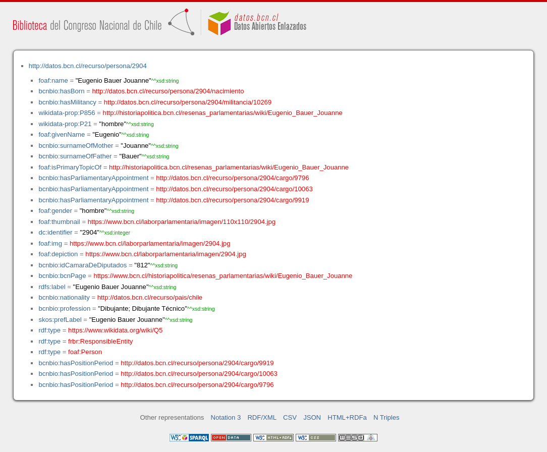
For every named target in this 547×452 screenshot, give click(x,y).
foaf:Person (85, 352)
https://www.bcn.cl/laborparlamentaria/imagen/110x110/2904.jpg (182, 221)
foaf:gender (55, 210)
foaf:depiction (58, 254)
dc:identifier (55, 232)
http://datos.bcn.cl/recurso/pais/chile (149, 297)
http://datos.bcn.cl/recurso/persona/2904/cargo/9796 (232, 178)
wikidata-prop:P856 (66, 113)
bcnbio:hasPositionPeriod (75, 363)
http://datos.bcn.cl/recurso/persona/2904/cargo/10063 (234, 189)
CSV (290, 417)
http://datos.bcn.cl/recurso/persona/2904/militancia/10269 (187, 102)
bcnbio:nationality (63, 297)
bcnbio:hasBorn (61, 91)
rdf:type (49, 330)
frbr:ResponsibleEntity (100, 341)
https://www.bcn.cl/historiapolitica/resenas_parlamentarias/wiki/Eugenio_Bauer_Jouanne (222, 275)
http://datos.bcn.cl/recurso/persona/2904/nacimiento (168, 91)
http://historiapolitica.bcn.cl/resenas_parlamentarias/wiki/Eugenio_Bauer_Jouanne (223, 113)
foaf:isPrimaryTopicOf (69, 167)
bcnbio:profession (64, 308)
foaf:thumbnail (59, 221)
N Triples (386, 417)
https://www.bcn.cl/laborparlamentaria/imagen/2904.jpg (150, 243)
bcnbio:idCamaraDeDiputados (82, 265)
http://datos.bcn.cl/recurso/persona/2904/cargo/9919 (232, 200)
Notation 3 (226, 417)
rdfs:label (51, 287)
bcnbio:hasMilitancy (67, 102)
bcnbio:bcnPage (62, 275)
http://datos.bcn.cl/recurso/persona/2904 (88, 66)
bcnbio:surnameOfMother (75, 145)
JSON (312, 417)
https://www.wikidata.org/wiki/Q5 (115, 330)
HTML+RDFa (347, 417)
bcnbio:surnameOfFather (75, 156)
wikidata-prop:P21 (64, 124)
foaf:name (53, 80)
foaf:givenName (61, 134)
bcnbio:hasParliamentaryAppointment (93, 178)
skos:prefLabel (59, 319)
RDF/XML (262, 417)
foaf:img (50, 243)
